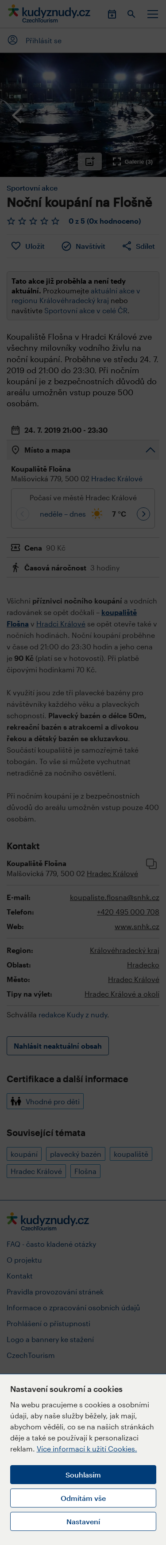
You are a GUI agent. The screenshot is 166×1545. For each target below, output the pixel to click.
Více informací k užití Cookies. (87, 1448)
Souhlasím (83, 1474)
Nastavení (83, 1521)
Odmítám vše (83, 1498)
